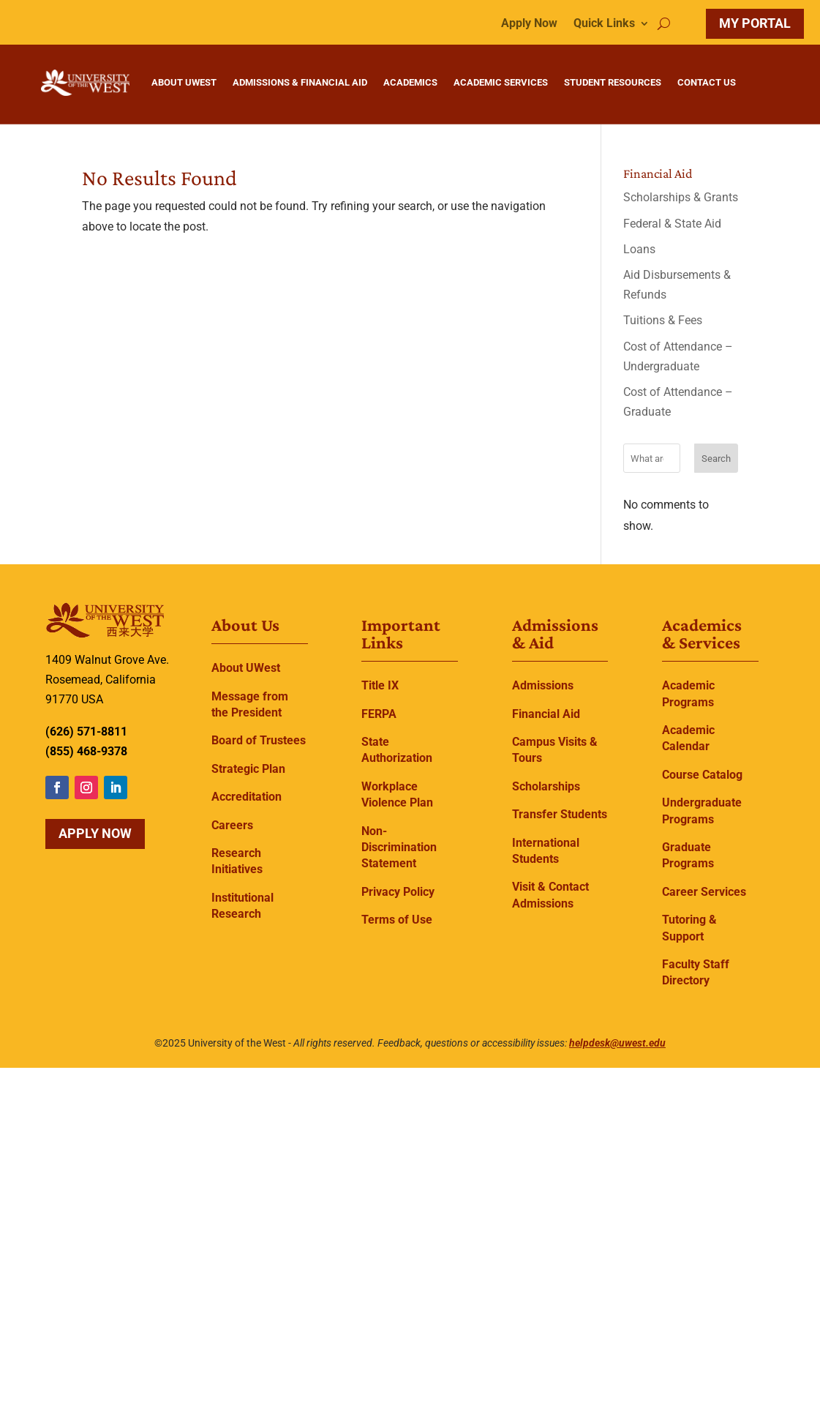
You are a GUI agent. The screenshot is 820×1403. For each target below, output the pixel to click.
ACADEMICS (410, 82)
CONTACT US (706, 82)
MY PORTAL (755, 23)
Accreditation (246, 797)
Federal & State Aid (672, 224)
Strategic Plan (248, 769)
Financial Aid (546, 714)
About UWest (245, 668)
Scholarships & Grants (680, 197)
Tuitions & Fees (662, 320)
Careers (232, 825)
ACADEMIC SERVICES (501, 82)
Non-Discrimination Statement (399, 847)
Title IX (380, 685)
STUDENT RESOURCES (612, 82)
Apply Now (529, 24)
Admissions (542, 685)
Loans (639, 249)
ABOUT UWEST (184, 82)
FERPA (378, 714)
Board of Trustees (258, 740)
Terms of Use (396, 920)
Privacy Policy (398, 892)
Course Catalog (702, 775)
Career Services (704, 892)
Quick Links (604, 24)
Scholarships (546, 786)
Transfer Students (559, 814)
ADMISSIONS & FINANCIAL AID (300, 82)
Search (716, 458)
